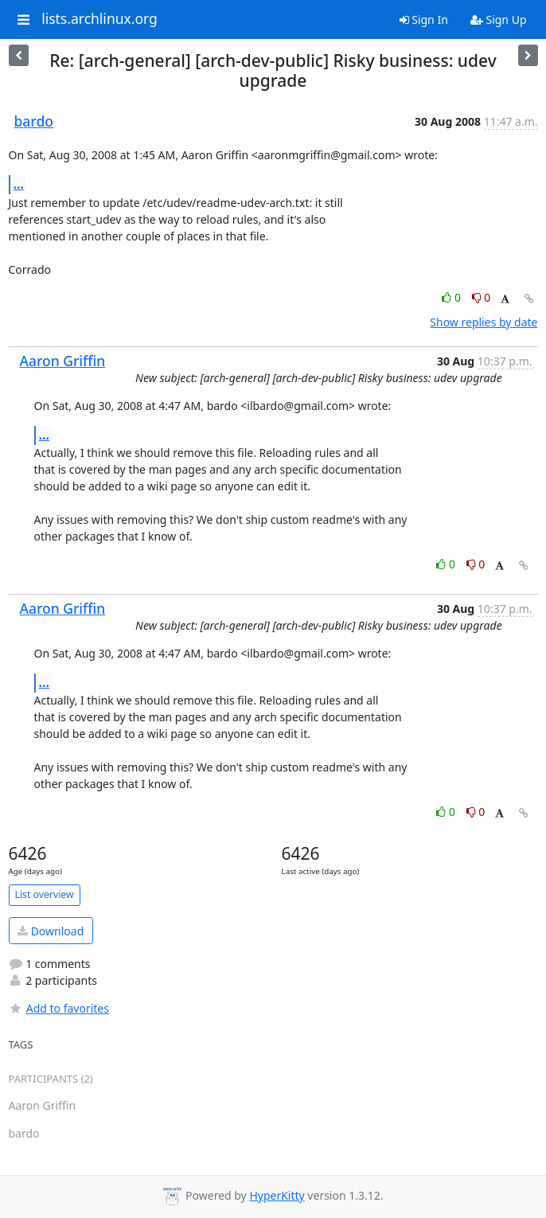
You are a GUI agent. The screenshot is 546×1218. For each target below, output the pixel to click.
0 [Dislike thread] (481, 297)
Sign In (424, 19)
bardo (33, 121)
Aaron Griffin (63, 360)
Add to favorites (59, 1008)
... (19, 184)
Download (51, 931)
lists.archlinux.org (99, 19)
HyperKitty (276, 1195)
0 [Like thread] (452, 297)
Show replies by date (483, 322)
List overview (44, 894)
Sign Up (498, 19)
